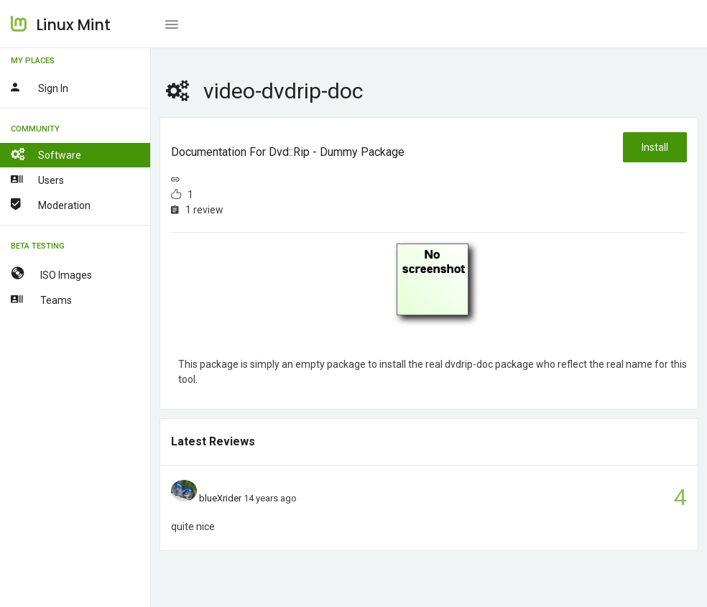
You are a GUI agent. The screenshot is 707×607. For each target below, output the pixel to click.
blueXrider (220, 498)
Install (655, 147)
